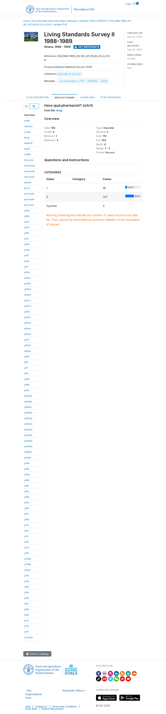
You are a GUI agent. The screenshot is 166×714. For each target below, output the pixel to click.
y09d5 (27, 457)
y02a (27, 244)
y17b (26, 626)
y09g (27, 474)
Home (26, 21)
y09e (27, 463)
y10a (26, 502)
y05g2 (27, 351)
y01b (26, 232)
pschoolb (29, 199)
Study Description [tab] (37, 97)
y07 (26, 367)
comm (27, 132)
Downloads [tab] (88, 97)
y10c (26, 513)
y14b (26, 586)
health (27, 154)
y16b (26, 614)
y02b (27, 249)
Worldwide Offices (73, 690)
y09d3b (28, 435)
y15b (26, 598)
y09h (27, 480)
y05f (26, 339)
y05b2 (27, 283)
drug (26, 137)
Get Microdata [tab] (111, 97)
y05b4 (27, 294)
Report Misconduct (52, 708)
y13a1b (27, 564)
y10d (26, 519)
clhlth (27, 120)
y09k (26, 497)
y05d (27, 311)
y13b (26, 575)
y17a (26, 620)
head (27, 148)
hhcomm (29, 160)
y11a (26, 525)
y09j (26, 491)
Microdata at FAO (84, 9)
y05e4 (27, 334)
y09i (26, 485)
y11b (26, 530)
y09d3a (28, 429)
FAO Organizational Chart (33, 694)
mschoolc (29, 176)
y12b (26, 553)
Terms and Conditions (64, 706)
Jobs (28, 706)
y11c (26, 536)
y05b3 (27, 289)
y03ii (26, 261)
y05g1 (27, 345)
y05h (27, 356)
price (27, 188)
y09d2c (28, 423)
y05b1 (27, 277)
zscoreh (28, 637)
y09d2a (28, 412)
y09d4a (28, 440)
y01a (26, 227)
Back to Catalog (37, 653)
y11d (26, 541)
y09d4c (28, 451)
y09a (27, 379)
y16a (26, 609)
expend (28, 143)
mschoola (29, 165)
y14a (26, 581)
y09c (27, 390)
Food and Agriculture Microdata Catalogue (54, 21)
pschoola (29, 193)
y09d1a (28, 395)
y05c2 (27, 306)
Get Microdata (87, 46)
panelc (28, 182)
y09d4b (28, 446)
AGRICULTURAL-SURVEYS (93, 21)
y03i (26, 255)
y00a (27, 210)
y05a (27, 272)
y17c (26, 631)
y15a (26, 592)
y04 (26, 266)
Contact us (41, 706)
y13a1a (27, 558)
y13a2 (27, 570)
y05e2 (27, 322)
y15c (26, 603)
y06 (26, 362)
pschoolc (29, 204)
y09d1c (28, 407)
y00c (27, 221)
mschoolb (29, 171)
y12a (26, 547)
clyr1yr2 (28, 126)
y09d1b (28, 401)
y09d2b (28, 418)
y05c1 (27, 300)
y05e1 (27, 317)
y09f (26, 468)
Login (128, 4)
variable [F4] (60, 24)
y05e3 (27, 328)
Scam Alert (31, 708)
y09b (27, 384)
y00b (27, 216)
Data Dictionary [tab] (64, 97)
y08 (26, 373)
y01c (26, 238)
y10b (26, 508)
